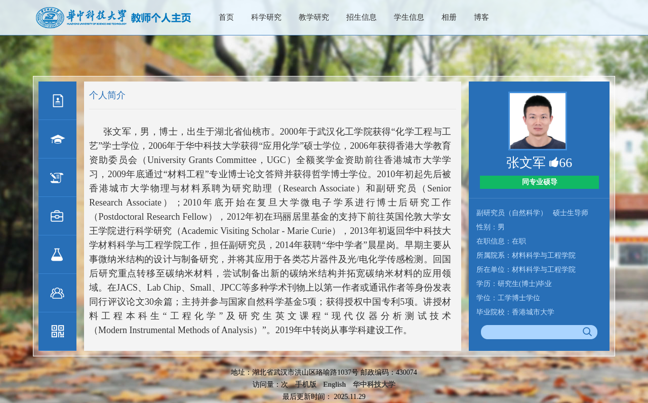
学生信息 (409, 17)
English (334, 384)
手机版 (305, 384)
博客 (481, 17)
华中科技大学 (374, 384)
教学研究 (314, 17)
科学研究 (266, 17)
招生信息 (361, 17)
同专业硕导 (539, 182)
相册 (449, 17)
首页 (226, 17)
